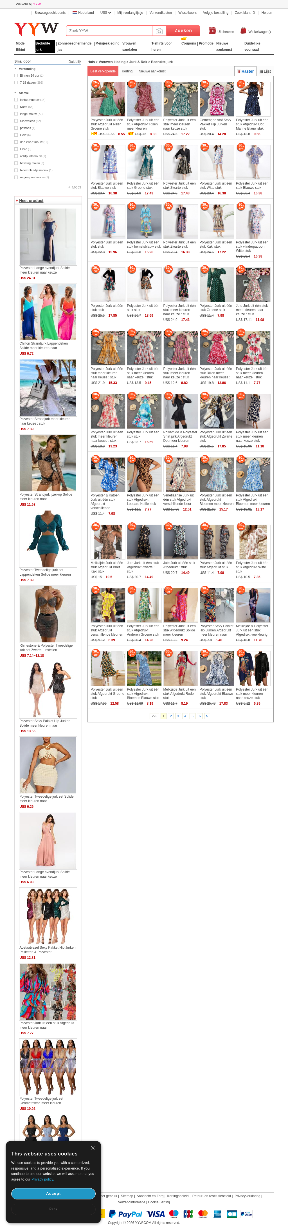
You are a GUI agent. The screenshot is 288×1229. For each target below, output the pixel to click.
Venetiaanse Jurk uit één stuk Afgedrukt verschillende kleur (178, 499)
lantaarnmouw (32, 99)
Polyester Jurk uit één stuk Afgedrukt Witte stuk (252, 567)
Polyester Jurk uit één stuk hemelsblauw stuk (144, 244)
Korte (26, 106)
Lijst (265, 71)
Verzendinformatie (131, 1202)
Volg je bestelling (215, 13)
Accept (53, 1193)
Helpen (267, 13)
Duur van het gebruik (101, 1196)
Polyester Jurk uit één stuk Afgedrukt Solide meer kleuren (179, 630)
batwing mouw (32, 163)
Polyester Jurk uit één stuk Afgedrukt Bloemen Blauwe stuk (143, 693)
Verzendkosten (161, 13)
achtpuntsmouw (33, 156)
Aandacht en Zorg (150, 1196)
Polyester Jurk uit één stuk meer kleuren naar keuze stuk (179, 124)
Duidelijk (75, 62)
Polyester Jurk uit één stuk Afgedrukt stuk (216, 565)
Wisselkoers (187, 13)
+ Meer (74, 187)
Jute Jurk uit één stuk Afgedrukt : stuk (179, 565)
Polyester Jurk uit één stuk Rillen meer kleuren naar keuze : (216, 373)
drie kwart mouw (34, 142)
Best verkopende (103, 71)
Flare (25, 149)
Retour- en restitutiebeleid (211, 1196)
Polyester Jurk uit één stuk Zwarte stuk (179, 185)
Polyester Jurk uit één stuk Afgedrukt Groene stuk (107, 693)
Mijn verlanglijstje (130, 13)
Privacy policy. (43, 1179)
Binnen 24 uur (32, 75)
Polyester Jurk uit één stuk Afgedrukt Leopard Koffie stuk (143, 499)
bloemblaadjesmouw (36, 170)
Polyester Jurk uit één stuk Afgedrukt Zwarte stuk (216, 436)
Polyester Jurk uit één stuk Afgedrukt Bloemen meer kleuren (217, 499)
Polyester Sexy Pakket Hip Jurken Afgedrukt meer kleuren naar (216, 630)
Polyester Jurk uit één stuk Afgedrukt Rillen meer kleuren (143, 124)
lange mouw (31, 114)
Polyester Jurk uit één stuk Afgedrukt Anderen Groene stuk (143, 630)
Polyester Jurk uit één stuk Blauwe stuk (107, 185)
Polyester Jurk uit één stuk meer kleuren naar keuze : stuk (179, 310)
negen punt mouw (34, 177)
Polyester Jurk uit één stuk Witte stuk (216, 185)
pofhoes (27, 128)
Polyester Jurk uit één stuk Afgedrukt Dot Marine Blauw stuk (252, 124)
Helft (25, 135)
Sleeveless (30, 121)
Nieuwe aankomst (152, 71)
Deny (53, 1208)
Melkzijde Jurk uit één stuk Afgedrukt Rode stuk (179, 693)
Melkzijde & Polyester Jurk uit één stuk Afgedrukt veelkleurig (252, 630)
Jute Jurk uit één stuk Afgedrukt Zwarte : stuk (143, 567)
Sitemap (127, 1196)
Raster (245, 71)
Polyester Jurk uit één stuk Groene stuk (143, 185)
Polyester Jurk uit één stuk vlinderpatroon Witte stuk (252, 246)
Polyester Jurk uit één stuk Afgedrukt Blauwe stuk (216, 693)
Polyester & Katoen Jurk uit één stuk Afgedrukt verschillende (105, 501)
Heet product (31, 200)
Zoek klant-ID (245, 13)
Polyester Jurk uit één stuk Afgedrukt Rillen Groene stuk (107, 124)
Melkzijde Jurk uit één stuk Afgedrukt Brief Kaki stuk (107, 567)
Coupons (188, 43)
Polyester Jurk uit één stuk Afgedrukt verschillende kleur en (107, 630)
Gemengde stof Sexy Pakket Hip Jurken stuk (215, 124)
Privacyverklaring (247, 1196)
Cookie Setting (159, 1202)
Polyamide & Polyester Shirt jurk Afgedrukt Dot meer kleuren (180, 436)
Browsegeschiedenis (50, 13)
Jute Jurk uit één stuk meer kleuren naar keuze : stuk (252, 310)
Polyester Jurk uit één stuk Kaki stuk (216, 244)
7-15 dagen (31, 82)
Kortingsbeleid (178, 1196)
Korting (127, 71)
